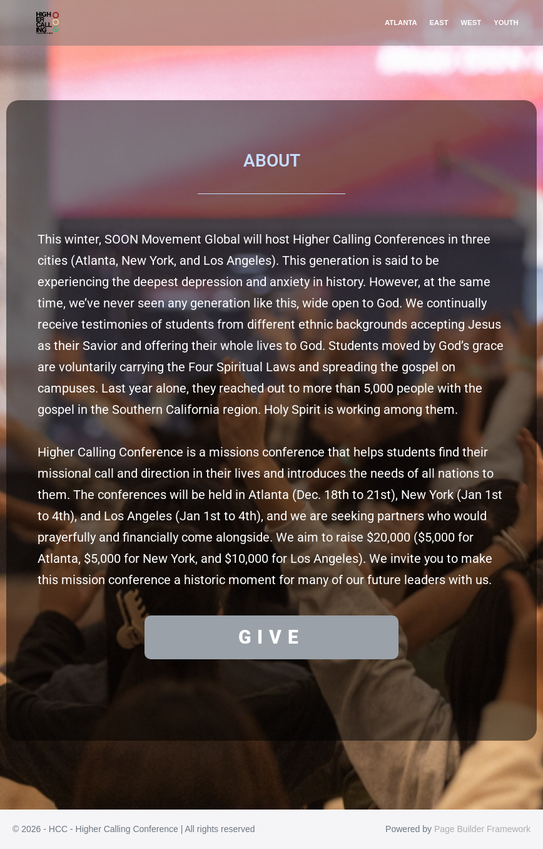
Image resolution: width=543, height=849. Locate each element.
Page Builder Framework (482, 829)
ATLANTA (401, 22)
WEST (471, 22)
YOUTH (506, 22)
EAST (439, 22)
